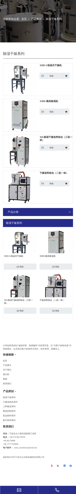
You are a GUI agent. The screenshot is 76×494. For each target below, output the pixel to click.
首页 (5, 361)
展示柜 (6, 374)
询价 (47, 76)
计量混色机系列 (10, 402)
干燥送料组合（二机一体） (54, 173)
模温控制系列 (9, 411)
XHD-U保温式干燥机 (51, 65)
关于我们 (7, 370)
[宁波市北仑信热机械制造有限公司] (5, 337)
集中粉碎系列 (9, 420)
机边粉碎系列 (9, 416)
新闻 (5, 379)
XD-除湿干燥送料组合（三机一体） (56, 138)
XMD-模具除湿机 (49, 101)
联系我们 (7, 384)
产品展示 (7, 365)
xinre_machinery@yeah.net (25, 448)
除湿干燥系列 (9, 397)
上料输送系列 (9, 406)
